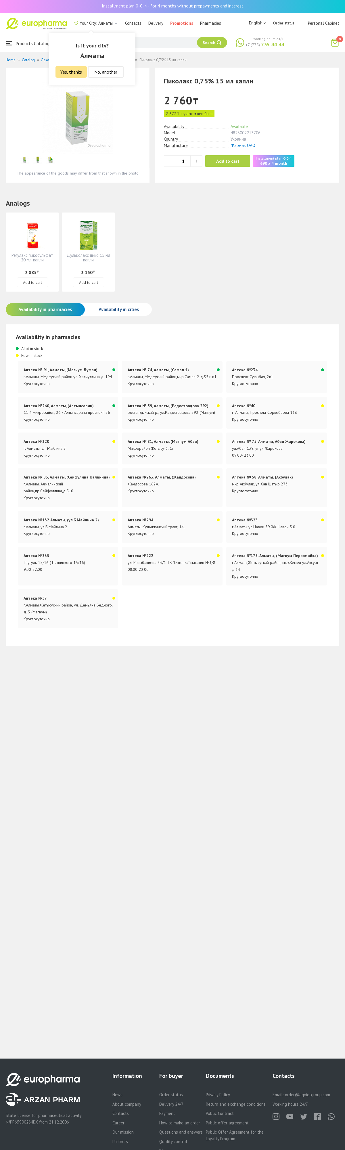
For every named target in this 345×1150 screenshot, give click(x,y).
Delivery (155, 23)
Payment (167, 1113)
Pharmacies (210, 23)
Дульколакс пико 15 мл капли (88, 257)
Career (118, 1123)
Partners (120, 1141)
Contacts (133, 23)
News (117, 1094)
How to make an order (179, 1123)
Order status (283, 23)
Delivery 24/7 (171, 1104)
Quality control (173, 1141)
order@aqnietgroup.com (307, 1094)
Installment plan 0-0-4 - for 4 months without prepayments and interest (173, 6)
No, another (105, 72)
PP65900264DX (24, 1122)
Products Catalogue (30, 43)
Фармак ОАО (243, 145)
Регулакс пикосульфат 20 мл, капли (32, 257)
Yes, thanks (71, 72)
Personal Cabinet (323, 23)
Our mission (123, 1132)
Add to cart (228, 161)
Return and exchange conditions (236, 1104)
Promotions (181, 23)
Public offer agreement (227, 1123)
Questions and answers (181, 1132)
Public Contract (220, 1113)
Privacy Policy (218, 1094)
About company (126, 1104)
